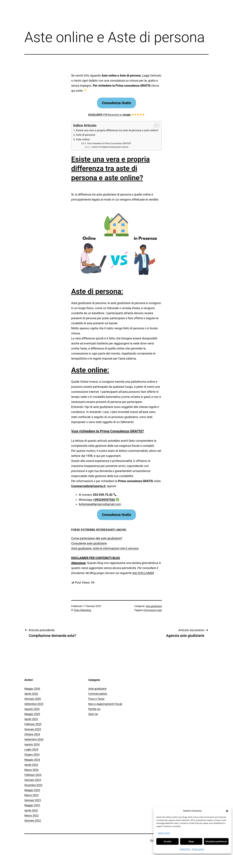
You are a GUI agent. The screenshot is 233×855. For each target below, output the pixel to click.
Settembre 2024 (33, 739)
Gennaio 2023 (32, 800)
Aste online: (83, 139)
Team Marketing (82, 610)
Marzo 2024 (31, 769)
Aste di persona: (85, 134)
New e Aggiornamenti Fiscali (105, 703)
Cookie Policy (185, 849)
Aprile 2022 (31, 810)
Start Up (93, 714)
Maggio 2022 (32, 805)
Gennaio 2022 (32, 820)
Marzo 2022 (31, 815)
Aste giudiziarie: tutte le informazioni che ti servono (105, 548)
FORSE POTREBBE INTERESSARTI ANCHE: (110, 147)
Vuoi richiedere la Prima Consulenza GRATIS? (109, 143)
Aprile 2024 (31, 764)
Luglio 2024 (31, 749)
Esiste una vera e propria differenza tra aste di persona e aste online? (117, 130)
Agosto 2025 (32, 709)
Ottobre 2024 (32, 734)
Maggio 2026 (32, 688)
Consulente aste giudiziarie (89, 543)
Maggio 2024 (32, 759)
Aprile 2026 (31, 693)
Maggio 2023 (32, 790)
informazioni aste (152, 610)
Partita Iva (94, 709)
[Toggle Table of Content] (155, 125)
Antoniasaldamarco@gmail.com (100, 504)
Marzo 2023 (31, 795)
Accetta (167, 841)
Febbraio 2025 (32, 724)
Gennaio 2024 (32, 779)
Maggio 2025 (32, 714)
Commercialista (97, 693)
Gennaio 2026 (32, 698)
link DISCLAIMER (143, 573)
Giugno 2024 (32, 754)
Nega (191, 841)
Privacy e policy (198, 849)
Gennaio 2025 (32, 729)
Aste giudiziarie (154, 606)
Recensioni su (116, 114)
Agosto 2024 (32, 744)
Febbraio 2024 (32, 774)
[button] (227, 810)
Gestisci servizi (164, 833)
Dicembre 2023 (33, 785)
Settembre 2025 (33, 703)
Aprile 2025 (31, 719)
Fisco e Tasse (96, 698)
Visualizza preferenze (216, 841)
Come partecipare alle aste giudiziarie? (96, 538)
